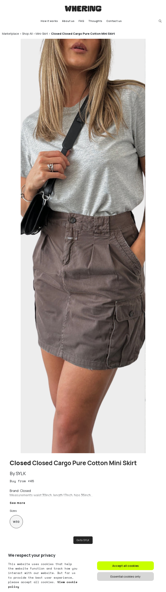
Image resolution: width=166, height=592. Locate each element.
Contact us (114, 21)
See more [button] (17, 503)
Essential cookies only (125, 576)
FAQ (81, 21)
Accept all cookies (125, 566)
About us (68, 21)
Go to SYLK (83, 540)
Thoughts (95, 21)
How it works (49, 21)
